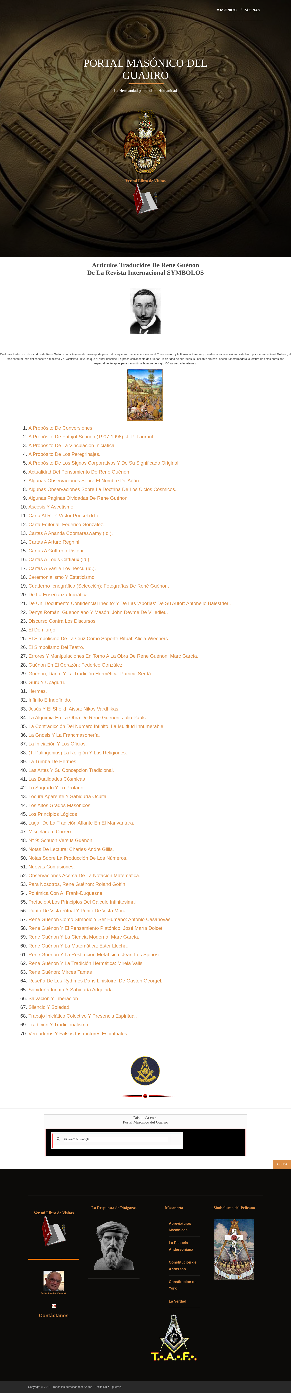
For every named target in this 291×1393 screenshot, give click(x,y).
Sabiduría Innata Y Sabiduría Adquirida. (71, 990)
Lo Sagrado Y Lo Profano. (56, 788)
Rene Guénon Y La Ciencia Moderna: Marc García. (83, 937)
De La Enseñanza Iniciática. (58, 595)
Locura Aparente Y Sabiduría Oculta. (68, 797)
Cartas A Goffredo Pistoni (55, 551)
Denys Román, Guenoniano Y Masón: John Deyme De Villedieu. (98, 612)
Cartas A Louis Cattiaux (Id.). (59, 560)
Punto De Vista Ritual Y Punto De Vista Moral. (78, 911)
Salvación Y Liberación (53, 999)
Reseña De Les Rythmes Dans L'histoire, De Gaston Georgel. (95, 981)
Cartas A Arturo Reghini (53, 542)
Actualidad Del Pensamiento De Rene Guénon (78, 472)
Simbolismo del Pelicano (236, 1208)
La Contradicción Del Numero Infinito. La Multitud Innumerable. (96, 726)
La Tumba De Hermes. (52, 762)
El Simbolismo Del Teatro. (56, 647)
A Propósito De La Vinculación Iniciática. (72, 446)
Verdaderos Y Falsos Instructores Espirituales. (78, 1034)
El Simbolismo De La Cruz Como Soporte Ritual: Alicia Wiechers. (98, 639)
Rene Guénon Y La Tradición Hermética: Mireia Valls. (86, 963)
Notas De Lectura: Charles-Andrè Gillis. (71, 849)
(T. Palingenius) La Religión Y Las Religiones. (77, 753)
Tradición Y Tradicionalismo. (58, 1025)
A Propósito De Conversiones (60, 428)
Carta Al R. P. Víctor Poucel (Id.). (63, 516)
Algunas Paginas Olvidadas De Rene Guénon (78, 498)
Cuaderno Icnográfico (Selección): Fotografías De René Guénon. (98, 586)
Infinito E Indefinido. (49, 700)
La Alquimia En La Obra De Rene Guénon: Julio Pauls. (87, 718)
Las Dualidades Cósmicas (56, 779)
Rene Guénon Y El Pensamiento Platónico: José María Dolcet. (96, 928)
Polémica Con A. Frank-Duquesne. (66, 893)
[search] (116, 1139)
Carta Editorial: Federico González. (66, 525)
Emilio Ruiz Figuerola (109, 1386)
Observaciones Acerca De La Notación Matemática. (84, 876)
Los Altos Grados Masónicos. (60, 805)
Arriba (282, 1164)
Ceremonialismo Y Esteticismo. (62, 577)
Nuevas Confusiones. (51, 867)
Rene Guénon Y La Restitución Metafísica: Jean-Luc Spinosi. (94, 955)
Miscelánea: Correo (49, 832)
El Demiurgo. (42, 630)
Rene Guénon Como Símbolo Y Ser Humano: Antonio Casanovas (99, 920)
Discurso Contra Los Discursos (61, 621)
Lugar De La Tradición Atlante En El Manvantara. (81, 823)
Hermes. (37, 691)
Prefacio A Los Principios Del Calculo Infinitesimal (82, 902)
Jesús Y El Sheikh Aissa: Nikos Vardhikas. (74, 709)
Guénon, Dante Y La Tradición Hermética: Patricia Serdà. (90, 674)
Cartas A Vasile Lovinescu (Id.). (62, 569)
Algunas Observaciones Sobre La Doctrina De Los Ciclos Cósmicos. (102, 489)
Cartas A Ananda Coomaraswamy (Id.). (70, 533)
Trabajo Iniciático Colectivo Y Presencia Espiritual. (82, 1016)
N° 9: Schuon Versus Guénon (60, 840)
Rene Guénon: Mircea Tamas (60, 972)
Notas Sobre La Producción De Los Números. (78, 858)
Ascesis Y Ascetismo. (51, 507)
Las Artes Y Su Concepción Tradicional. (71, 770)
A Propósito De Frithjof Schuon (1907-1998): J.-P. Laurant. (91, 437)
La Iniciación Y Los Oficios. (57, 744)
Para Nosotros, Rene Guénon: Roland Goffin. (77, 884)
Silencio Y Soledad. (49, 1007)
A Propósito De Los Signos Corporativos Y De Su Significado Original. (104, 463)
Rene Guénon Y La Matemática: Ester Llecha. (78, 946)
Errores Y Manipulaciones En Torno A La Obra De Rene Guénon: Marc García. (113, 656)
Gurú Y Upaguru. (46, 683)
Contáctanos (55, 1315)
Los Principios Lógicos (52, 814)
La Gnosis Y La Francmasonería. (64, 735)
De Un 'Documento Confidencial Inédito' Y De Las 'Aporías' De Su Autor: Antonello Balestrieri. (129, 603)
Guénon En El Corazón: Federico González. (76, 665)
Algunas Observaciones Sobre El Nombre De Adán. (84, 481)
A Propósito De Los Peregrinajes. (64, 454)
